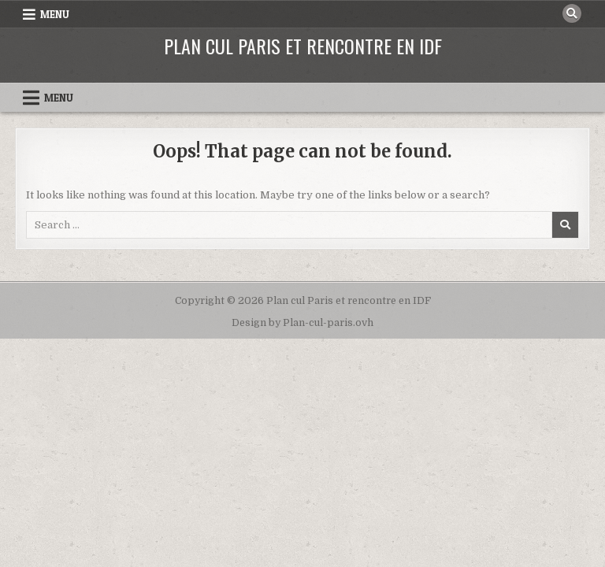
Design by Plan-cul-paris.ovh (302, 322)
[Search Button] (571, 13)
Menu (54, 14)
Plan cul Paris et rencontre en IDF (303, 46)
